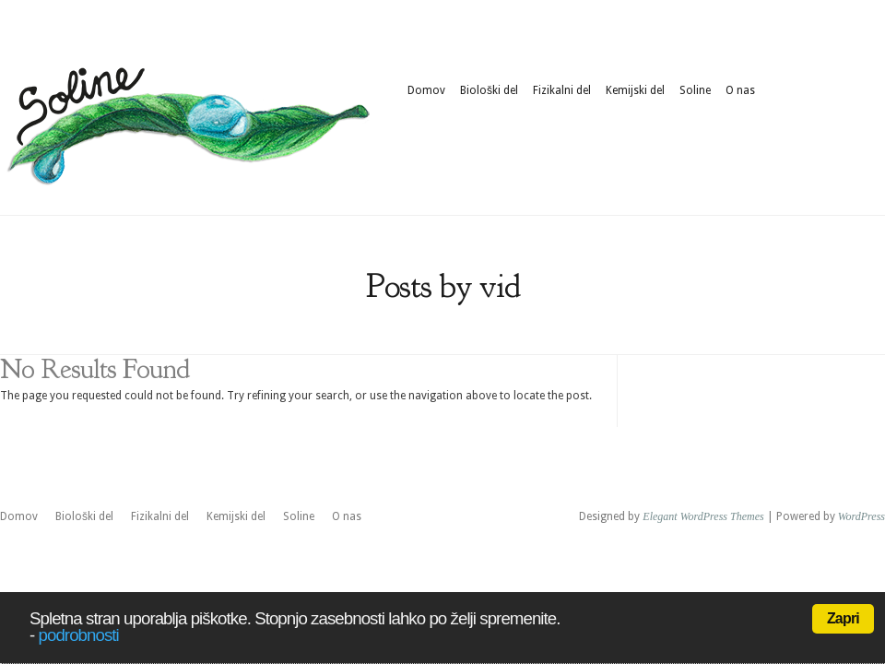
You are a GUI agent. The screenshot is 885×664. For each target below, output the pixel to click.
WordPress (861, 516)
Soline (695, 90)
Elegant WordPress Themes (703, 516)
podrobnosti (79, 635)
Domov (426, 90)
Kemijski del (635, 90)
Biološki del (489, 90)
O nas (740, 90)
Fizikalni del (562, 90)
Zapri (843, 618)
